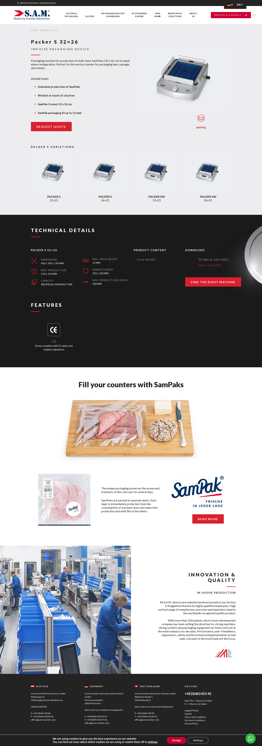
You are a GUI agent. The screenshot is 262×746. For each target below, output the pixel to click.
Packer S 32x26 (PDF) (210, 277)
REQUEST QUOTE (51, 126)
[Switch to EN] (240, 5)
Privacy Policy (191, 723)
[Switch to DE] (230, 5)
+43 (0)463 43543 (47, 3)
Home (34, 30)
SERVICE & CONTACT (228, 15)
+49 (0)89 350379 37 (97, 716)
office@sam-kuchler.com (43, 719)
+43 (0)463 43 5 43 (198, 694)
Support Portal (191, 710)
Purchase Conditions (195, 720)
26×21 (105, 214)
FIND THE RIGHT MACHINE (213, 294)
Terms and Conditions (195, 717)
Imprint (188, 713)
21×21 (54, 214)
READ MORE (208, 519)
